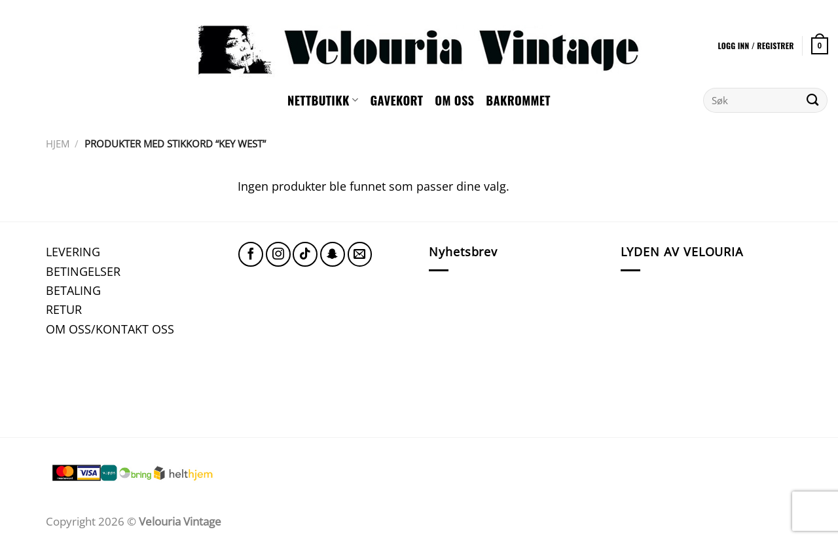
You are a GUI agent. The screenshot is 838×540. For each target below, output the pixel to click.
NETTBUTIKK (322, 100)
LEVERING (73, 251)
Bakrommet (518, 100)
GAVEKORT (396, 100)
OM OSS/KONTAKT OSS (110, 328)
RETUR (64, 309)
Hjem (57, 143)
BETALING (73, 290)
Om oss (454, 100)
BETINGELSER (83, 271)
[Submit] (813, 100)
